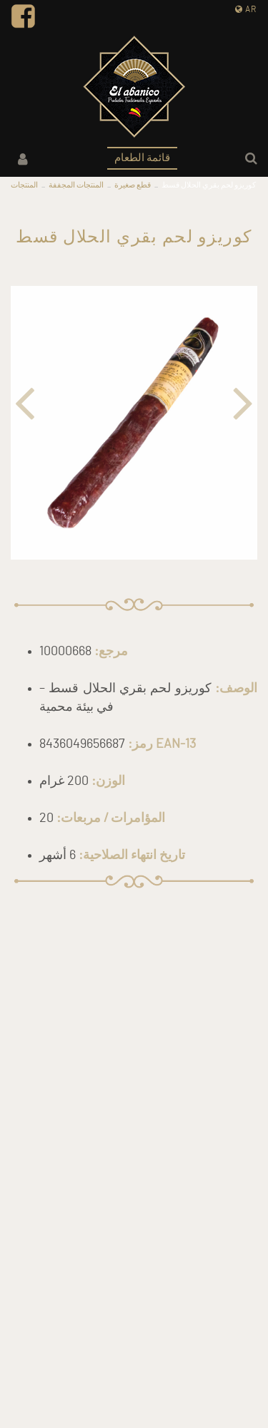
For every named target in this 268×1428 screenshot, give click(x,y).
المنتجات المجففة (76, 185)
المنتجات (24, 185)
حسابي (23, 159)
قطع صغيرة (132, 185)
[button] (19, 401)
